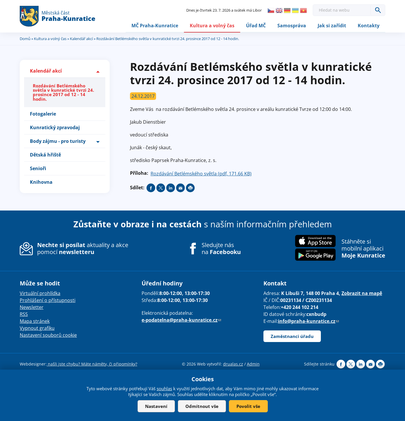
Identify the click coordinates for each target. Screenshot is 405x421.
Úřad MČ (256, 25)
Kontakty (368, 25)
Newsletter (32, 307)
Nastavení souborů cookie (48, 335)
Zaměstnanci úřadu (292, 336)
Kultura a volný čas (212, 25)
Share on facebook (151, 187)
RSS (24, 314)
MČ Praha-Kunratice (154, 25)
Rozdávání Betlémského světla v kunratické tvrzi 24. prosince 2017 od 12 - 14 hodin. (63, 92)
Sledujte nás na (221, 249)
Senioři (38, 168)
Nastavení (156, 406)
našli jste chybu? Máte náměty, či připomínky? (92, 363)
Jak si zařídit (332, 25)
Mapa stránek (35, 321)
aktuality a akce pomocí (82, 248)
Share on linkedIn (170, 187)
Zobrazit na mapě (361, 293)
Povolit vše (248, 406)
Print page (190, 187)
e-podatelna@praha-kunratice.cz (181, 319)
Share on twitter (160, 187)
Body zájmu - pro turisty (58, 141)
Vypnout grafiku (37, 328)
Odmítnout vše (201, 406)
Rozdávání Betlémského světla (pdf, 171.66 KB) (201, 173)
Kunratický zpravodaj (55, 127)
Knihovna (41, 182)
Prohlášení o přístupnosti (47, 300)
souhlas (164, 388)
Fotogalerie (43, 114)
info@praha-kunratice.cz (308, 321)
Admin (253, 363)
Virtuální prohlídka (40, 293)
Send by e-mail (180, 187)
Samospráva (291, 25)
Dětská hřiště (45, 155)
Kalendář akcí (81, 38)
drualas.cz (233, 363)
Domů (25, 38)
